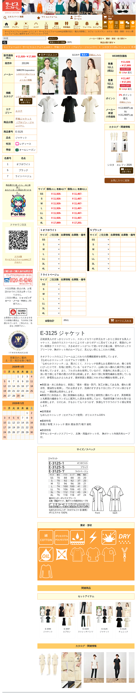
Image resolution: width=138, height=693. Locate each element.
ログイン (53, 38)
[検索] (24, 38)
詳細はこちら (95, 55)
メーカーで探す (95, 39)
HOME (6, 25)
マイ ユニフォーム (47, 17)
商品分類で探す (107, 42)
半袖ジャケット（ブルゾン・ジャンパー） (76, 47)
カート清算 (109, 17)
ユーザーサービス (76, 17)
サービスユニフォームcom (36, 47)
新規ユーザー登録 (57, 42)
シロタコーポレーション (115, 47)
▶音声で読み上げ (48, 55)
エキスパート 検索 (13, 17)
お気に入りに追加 (120, 180)
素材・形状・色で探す (115, 39)
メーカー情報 (26, 80)
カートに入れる (121, 320)
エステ (18, 111)
